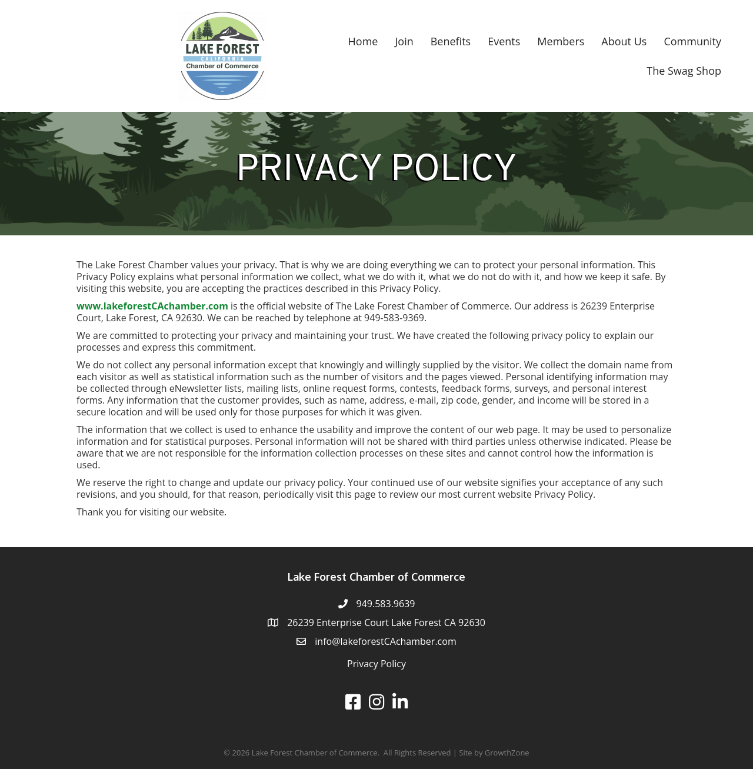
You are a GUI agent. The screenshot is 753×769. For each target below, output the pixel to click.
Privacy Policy (376, 663)
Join (404, 41)
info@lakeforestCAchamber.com (385, 641)
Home (363, 41)
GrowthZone (507, 752)
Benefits (451, 41)
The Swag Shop (684, 71)
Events (504, 41)
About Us (624, 41)
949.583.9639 (385, 603)
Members (560, 41)
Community (692, 41)
